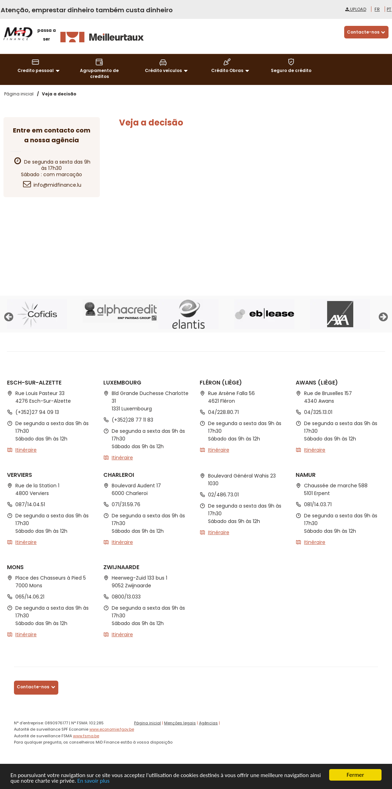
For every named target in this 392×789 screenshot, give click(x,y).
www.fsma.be (86, 736)
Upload (355, 9)
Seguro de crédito (291, 65)
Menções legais (180, 723)
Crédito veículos (167, 66)
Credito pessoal (39, 66)
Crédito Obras (231, 66)
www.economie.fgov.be (111, 729)
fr (377, 9)
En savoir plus (107, 781)
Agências (208, 723)
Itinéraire (26, 449)
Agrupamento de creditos (99, 68)
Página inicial (147, 723)
